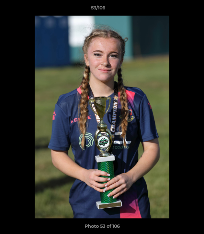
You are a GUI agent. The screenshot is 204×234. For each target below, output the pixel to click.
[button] (181, 9)
